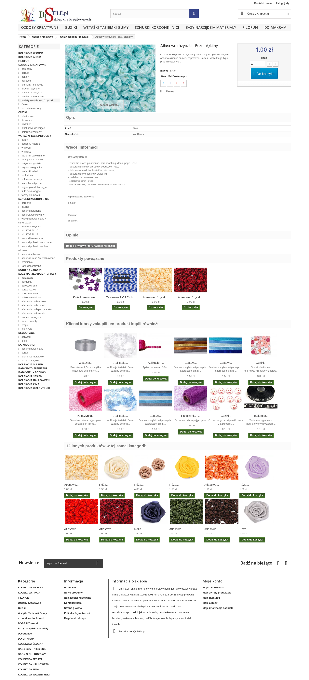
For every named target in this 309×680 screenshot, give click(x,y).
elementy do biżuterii (33, 305)
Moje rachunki (211, 597)
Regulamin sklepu (75, 618)
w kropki (26, 147)
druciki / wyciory (30, 88)
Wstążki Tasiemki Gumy (105, 27)
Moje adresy (210, 602)
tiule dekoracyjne (31, 191)
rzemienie (27, 261)
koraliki (25, 72)
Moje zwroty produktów (217, 592)
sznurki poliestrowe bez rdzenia (33, 248)
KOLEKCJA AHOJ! (29, 57)
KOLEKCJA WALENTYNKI (34, 388)
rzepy (24, 325)
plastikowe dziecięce (33, 128)
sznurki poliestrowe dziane (36, 242)
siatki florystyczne (31, 183)
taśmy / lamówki (30, 194)
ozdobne (26, 124)
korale (25, 352)
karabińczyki (28, 289)
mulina (25, 206)
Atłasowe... (71, 484)
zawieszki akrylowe (32, 92)
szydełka (26, 281)
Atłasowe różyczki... (156, 297)
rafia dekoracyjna (31, 265)
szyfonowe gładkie (32, 167)
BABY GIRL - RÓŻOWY (32, 372)
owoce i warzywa (31, 317)
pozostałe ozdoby (31, 108)
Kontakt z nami (263, 3)
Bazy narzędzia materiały (210, 27)
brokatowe (27, 175)
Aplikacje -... (156, 362)
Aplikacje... (121, 362)
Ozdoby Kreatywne (40, 27)
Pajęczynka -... (190, 415)
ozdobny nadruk (30, 143)
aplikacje (26, 80)
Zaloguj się (282, 3)
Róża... (104, 484)
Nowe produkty (73, 592)
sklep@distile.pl (136, 631)
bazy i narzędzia (30, 360)
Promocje (70, 587)
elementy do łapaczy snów (36, 309)
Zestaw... (191, 362)
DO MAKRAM (275, 27)
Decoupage (26, 332)
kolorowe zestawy (31, 131)
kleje (24, 340)
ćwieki (25, 104)
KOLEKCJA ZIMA (28, 384)
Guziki (71, 27)
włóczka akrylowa (31, 226)
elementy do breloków (34, 301)
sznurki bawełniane (32, 238)
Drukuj (170, 91)
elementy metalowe (32, 356)
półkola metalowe (31, 297)
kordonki (26, 202)
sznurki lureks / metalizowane (38, 258)
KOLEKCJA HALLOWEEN (33, 380)
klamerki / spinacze (32, 84)
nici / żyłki (27, 328)
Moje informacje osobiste (218, 608)
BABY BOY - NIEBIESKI (32, 368)
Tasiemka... (260, 415)
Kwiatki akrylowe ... (85, 297)
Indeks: (164, 70)
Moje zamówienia (213, 587)
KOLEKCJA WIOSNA (31, 53)
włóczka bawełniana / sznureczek (32, 220)
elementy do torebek (33, 313)
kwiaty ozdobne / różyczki (37, 100)
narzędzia (27, 277)
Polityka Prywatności (77, 613)
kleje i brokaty (29, 321)
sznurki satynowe (31, 254)
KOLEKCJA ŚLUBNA (31, 364)
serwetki (26, 336)
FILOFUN (250, 27)
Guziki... (261, 362)
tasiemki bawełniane (33, 155)
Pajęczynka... (85, 415)
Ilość (264, 57)
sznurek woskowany (33, 214)
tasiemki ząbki (29, 171)
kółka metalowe (30, 293)
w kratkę (26, 151)
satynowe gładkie (31, 163)
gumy (24, 139)
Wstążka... (85, 362)
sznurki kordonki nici (157, 27)
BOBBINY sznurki (30, 269)
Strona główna (73, 608)
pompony (26, 68)
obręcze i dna (29, 285)
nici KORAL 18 (29, 234)
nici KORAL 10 (29, 230)
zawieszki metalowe (32, 96)
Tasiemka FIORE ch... (120, 297)
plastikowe (27, 116)
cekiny (25, 76)
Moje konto (212, 581)
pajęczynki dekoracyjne (34, 187)
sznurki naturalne (31, 210)
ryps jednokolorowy (32, 159)
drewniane (27, 120)
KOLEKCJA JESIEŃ (30, 376)
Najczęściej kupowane (77, 597)
